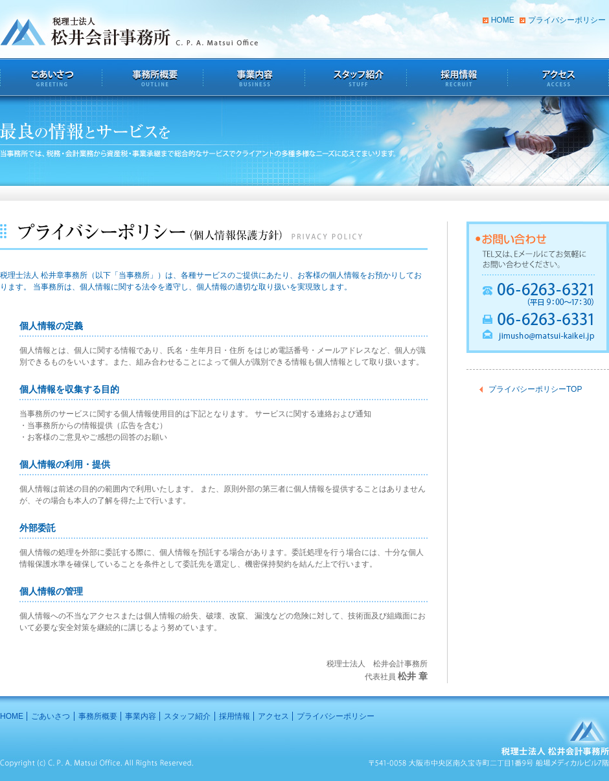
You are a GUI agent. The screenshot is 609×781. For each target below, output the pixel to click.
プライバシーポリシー (567, 20)
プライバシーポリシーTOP (535, 389)
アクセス (273, 716)
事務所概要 (97, 716)
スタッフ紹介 (187, 716)
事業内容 (140, 716)
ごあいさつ (50, 716)
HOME (502, 20)
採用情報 (234, 716)
